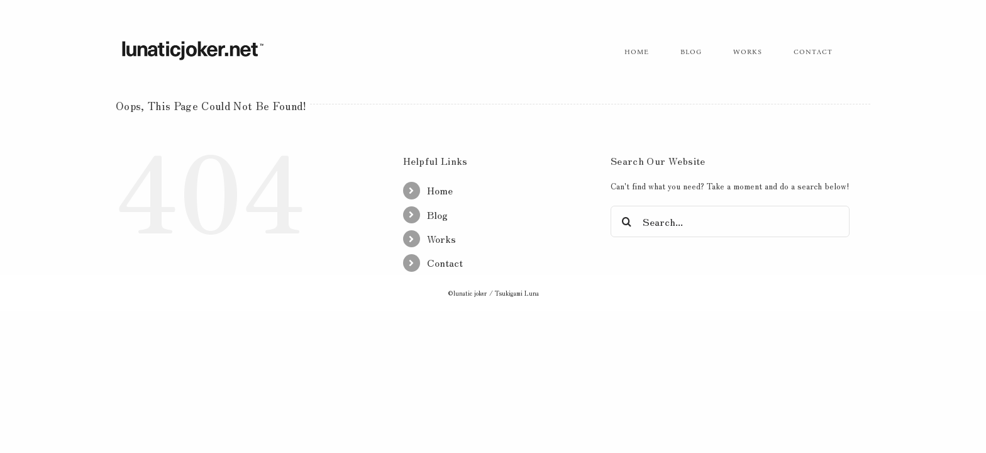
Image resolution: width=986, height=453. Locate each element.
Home (440, 190)
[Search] (626, 221)
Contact (445, 262)
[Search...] (730, 221)
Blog (437, 214)
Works (441, 238)
